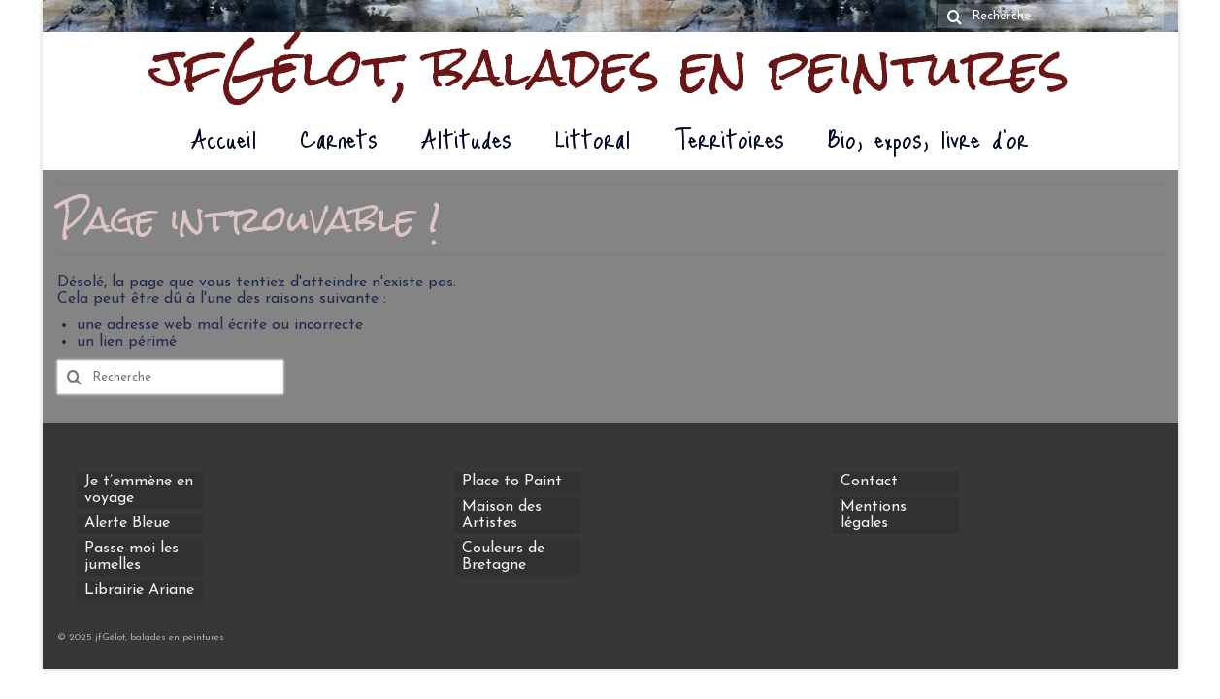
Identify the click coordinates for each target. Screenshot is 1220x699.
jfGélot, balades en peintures (610, 68)
